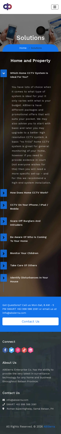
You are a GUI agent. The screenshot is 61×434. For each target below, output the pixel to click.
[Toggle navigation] (54, 7)
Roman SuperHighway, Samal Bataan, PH (28, 408)
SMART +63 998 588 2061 (19, 404)
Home (23, 48)
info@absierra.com (15, 400)
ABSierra (49, 426)
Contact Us (30, 321)
